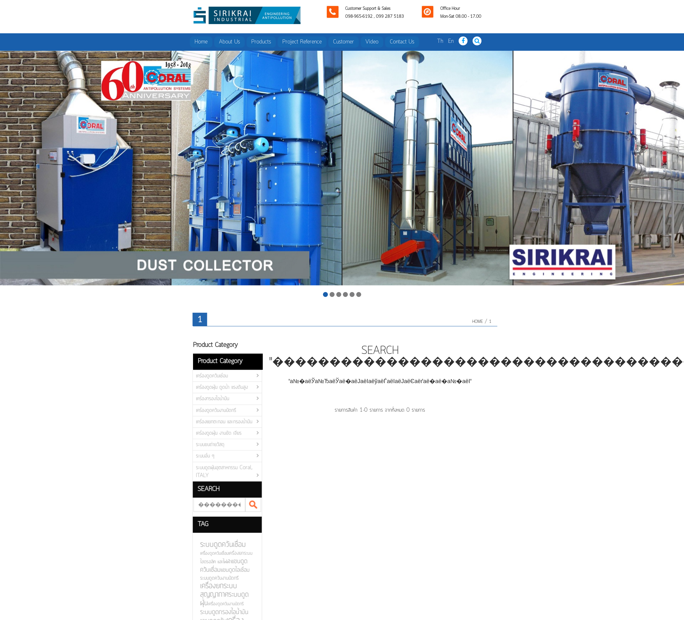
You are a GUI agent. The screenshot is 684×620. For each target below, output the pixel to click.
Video (371, 42)
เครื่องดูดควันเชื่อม (210, 377)
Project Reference (302, 42)
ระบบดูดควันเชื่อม (218, 544)
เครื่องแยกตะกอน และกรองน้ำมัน (222, 422)
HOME (479, 322)
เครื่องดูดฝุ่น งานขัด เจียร (216, 433)
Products (261, 42)
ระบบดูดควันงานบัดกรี (215, 577)
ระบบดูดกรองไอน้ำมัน (220, 611)
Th (440, 41)
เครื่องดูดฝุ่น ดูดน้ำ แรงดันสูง (220, 388)
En (451, 41)
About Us (229, 42)
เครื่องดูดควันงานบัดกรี (214, 410)
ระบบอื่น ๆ (203, 456)
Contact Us (402, 42)
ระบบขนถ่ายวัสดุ (208, 445)
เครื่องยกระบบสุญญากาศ (214, 589)
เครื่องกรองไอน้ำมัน (210, 399)
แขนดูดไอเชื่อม (230, 569)
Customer (343, 42)
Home (201, 42)
